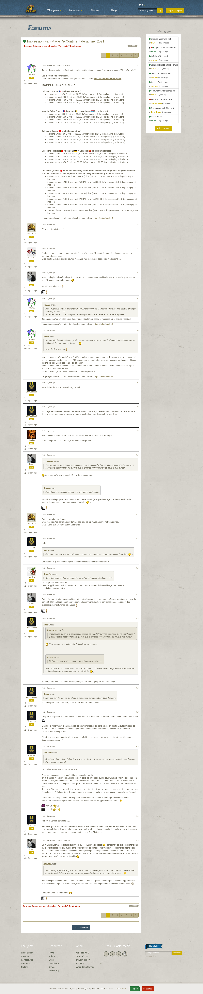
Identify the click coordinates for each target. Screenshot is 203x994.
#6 (137, 330)
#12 (137, 538)
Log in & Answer (81, 927)
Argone (31, 440)
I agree (135, 989)
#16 (137, 688)
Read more (122, 988)
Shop (114, 10)
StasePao (31, 548)
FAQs (51, 953)
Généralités (75, 46)
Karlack (31, 755)
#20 (137, 840)
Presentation (27, 953)
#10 (137, 455)
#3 (137, 248)
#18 (137, 746)
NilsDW (31, 577)
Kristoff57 (32, 234)
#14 (137, 594)
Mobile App (54, 970)
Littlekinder (31, 392)
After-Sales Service (85, 967)
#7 (137, 383)
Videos (52, 956)
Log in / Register (175, 10)
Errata (51, 967)
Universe (25, 956)
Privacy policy (83, 960)
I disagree (147, 989)
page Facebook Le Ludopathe (107, 78)
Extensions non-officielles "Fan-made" (51, 46)
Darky (31, 282)
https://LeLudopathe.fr (103, 218)
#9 (137, 431)
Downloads (54, 963)
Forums (95, 10)
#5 (137, 299)
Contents (25, 963)
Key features (27, 960)
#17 (137, 712)
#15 (137, 618)
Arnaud (31, 75)
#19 (137, 816)
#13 (137, 568)
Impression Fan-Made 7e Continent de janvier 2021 (63, 41)
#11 (137, 514)
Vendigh (31, 258)
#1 (137, 65)
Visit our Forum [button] (163, 128)
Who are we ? (82, 953)
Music (51, 960)
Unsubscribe (150, 956)
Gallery (24, 967)
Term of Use (82, 956)
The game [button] (54, 10)
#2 (137, 224)
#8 (137, 407)
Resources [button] (75, 10)
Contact (80, 963)
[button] (142, 5)
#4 (137, 272)
